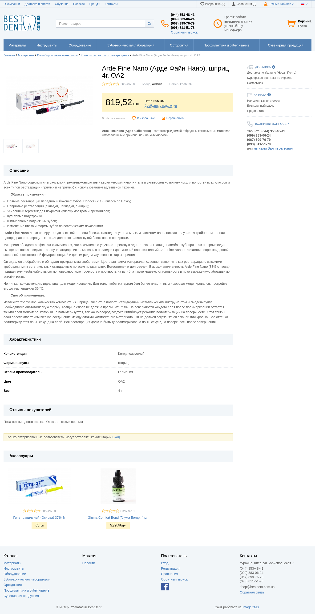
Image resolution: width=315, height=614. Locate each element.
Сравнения (169, 574)
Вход (116, 437)
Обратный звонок (184, 32)
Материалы (26, 55)
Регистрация (170, 568)
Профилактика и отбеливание (26, 590)
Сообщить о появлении (161, 105)
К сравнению (175, 118)
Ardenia (157, 84)
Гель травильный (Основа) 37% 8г (39, 517)
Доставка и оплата (37, 4)
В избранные (146, 118)
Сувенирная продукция (21, 596)
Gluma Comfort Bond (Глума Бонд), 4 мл (118, 517)
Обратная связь (252, 592)
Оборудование (15, 574)
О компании (12, 4)
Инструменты (14, 568)
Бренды (94, 4)
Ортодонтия (13, 585)
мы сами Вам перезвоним (273, 148)
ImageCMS (250, 607)
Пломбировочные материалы (57, 55)
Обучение (62, 4)
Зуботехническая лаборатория (27, 579)
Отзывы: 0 (128, 84)
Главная (9, 55)
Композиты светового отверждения (105, 55)
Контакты (111, 4)
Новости (79, 4)
